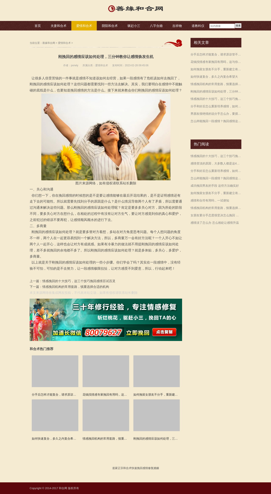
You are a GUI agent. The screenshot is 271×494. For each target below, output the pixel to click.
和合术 (127, 468)
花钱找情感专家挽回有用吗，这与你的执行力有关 (216, 61)
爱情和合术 (84, 26)
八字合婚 (156, 26)
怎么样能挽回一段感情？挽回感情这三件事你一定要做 (216, 121)
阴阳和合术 (110, 26)
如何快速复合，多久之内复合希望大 (214, 76)
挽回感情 (142, 468)
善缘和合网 (48, 42)
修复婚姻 (153, 468)
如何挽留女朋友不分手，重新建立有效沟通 (216, 69)
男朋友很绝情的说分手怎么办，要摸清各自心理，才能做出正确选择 (216, 113)
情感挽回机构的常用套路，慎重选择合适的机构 (75, 286)
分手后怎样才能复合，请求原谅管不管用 (216, 54)
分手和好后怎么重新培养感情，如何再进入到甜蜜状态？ (216, 106)
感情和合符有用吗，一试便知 (210, 200)
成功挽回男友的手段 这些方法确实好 (215, 185)
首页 (38, 26)
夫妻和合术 (58, 26)
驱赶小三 (133, 26)
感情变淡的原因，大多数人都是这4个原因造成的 (216, 163)
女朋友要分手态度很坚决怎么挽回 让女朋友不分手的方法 (216, 215)
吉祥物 (177, 26)
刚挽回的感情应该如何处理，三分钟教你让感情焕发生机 (216, 91)
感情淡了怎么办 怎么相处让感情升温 (215, 222)
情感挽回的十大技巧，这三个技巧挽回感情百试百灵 (78, 281)
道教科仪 (198, 26)
